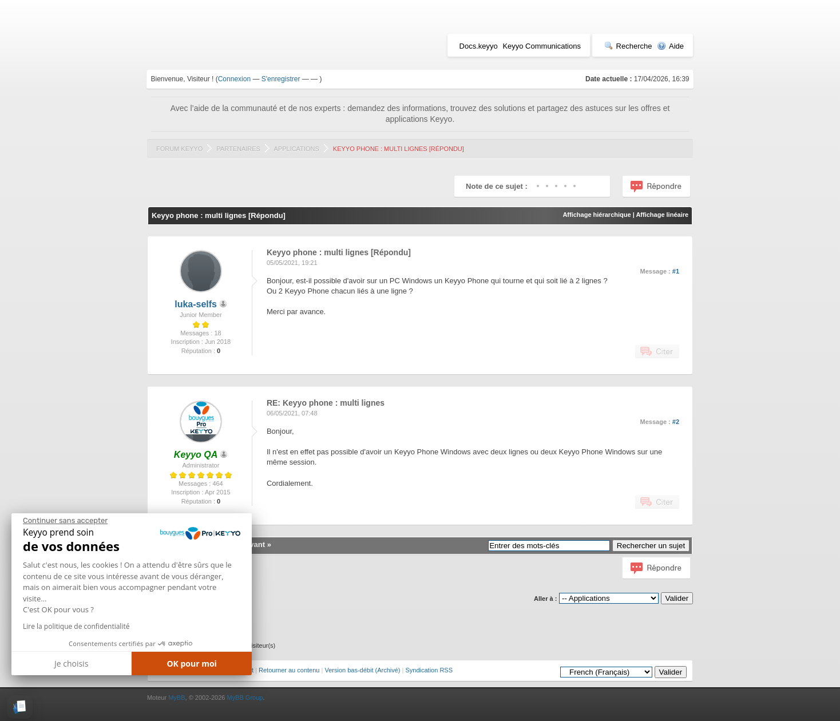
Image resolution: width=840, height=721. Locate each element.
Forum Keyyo (179, 148)
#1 (675, 271)
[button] (20, 707)
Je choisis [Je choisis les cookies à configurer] (71, 663)
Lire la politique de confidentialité (76, 626)
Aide (670, 46)
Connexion (234, 79)
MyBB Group (245, 697)
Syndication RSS (429, 670)
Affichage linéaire (662, 214)
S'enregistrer (280, 79)
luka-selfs (196, 304)
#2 (675, 421)
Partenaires (238, 148)
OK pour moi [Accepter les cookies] (192, 663)
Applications (296, 148)
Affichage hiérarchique (596, 214)
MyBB (176, 697)
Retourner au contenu (289, 670)
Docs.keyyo (478, 46)
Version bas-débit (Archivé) (362, 670)
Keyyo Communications (541, 46)
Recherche (628, 46)
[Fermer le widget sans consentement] (65, 520)
